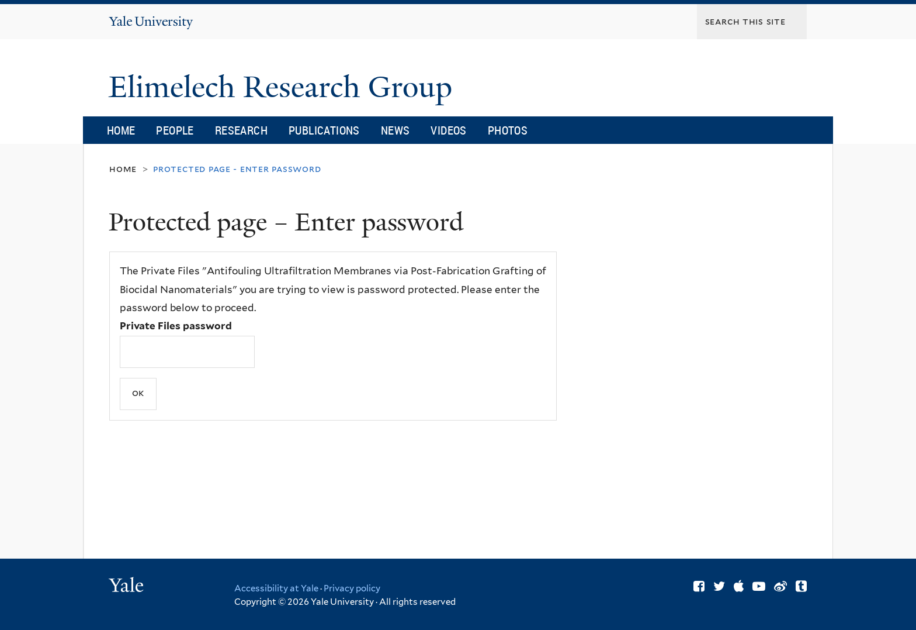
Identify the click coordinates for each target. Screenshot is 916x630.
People (174, 130)
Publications (324, 130)
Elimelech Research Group (284, 87)
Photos (508, 130)
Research (241, 130)
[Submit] (138, 394)
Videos (448, 130)
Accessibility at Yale (276, 588)
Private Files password (176, 326)
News (395, 130)
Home (121, 130)
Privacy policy (352, 588)
